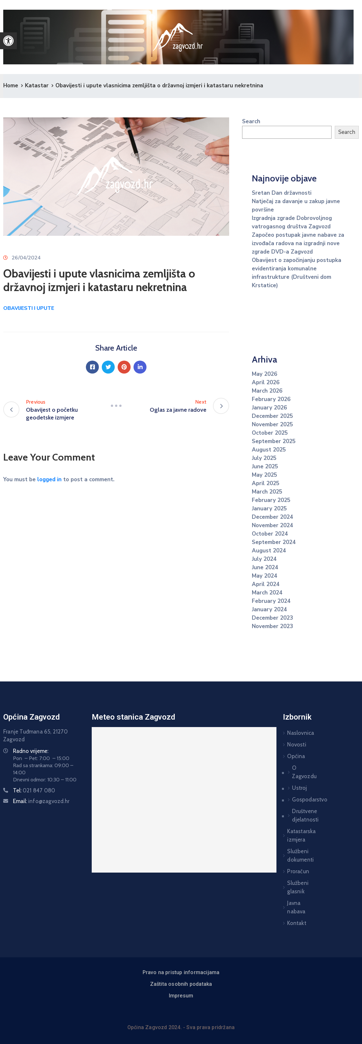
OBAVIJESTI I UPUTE (28, 308)
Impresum (181, 996)
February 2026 (271, 399)
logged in (49, 479)
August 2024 (269, 550)
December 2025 (272, 416)
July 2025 (264, 458)
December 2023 (272, 618)
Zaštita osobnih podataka (181, 984)
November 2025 (272, 424)
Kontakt (291, 923)
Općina (291, 756)
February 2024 (271, 601)
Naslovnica (291, 733)
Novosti (291, 744)
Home (10, 85)
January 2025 (269, 508)
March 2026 (267, 391)
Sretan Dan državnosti (281, 193)
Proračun (291, 871)
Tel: (34, 790)
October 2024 (270, 534)
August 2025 (269, 449)
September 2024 (274, 542)
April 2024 (265, 584)
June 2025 (265, 466)
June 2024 (265, 567)
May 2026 (264, 374)
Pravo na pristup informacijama (181, 972)
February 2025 (271, 500)
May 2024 (264, 576)
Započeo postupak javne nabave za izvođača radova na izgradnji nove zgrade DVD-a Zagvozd (298, 243)
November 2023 (272, 626)
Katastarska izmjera (291, 835)
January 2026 (269, 407)
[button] (8, 40)
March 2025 (267, 491)
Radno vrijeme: (30, 751)
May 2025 (264, 475)
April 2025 (265, 483)
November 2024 (272, 525)
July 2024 (264, 559)
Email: (41, 801)
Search (251, 121)
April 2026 (265, 382)
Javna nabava (291, 907)
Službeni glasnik (291, 887)
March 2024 (267, 592)
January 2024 (269, 609)
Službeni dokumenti (291, 855)
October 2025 (270, 433)
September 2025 (274, 441)
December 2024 (272, 517)
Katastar (37, 85)
